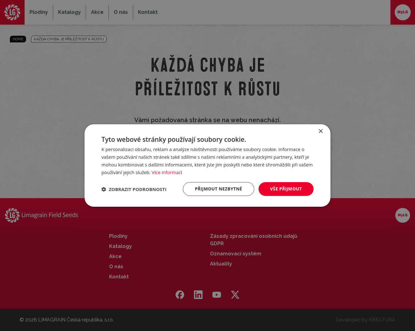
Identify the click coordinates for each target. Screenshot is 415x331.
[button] (134, 189)
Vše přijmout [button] (286, 189)
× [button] (320, 131)
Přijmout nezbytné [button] (218, 189)
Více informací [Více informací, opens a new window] (167, 172)
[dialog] (207, 165)
